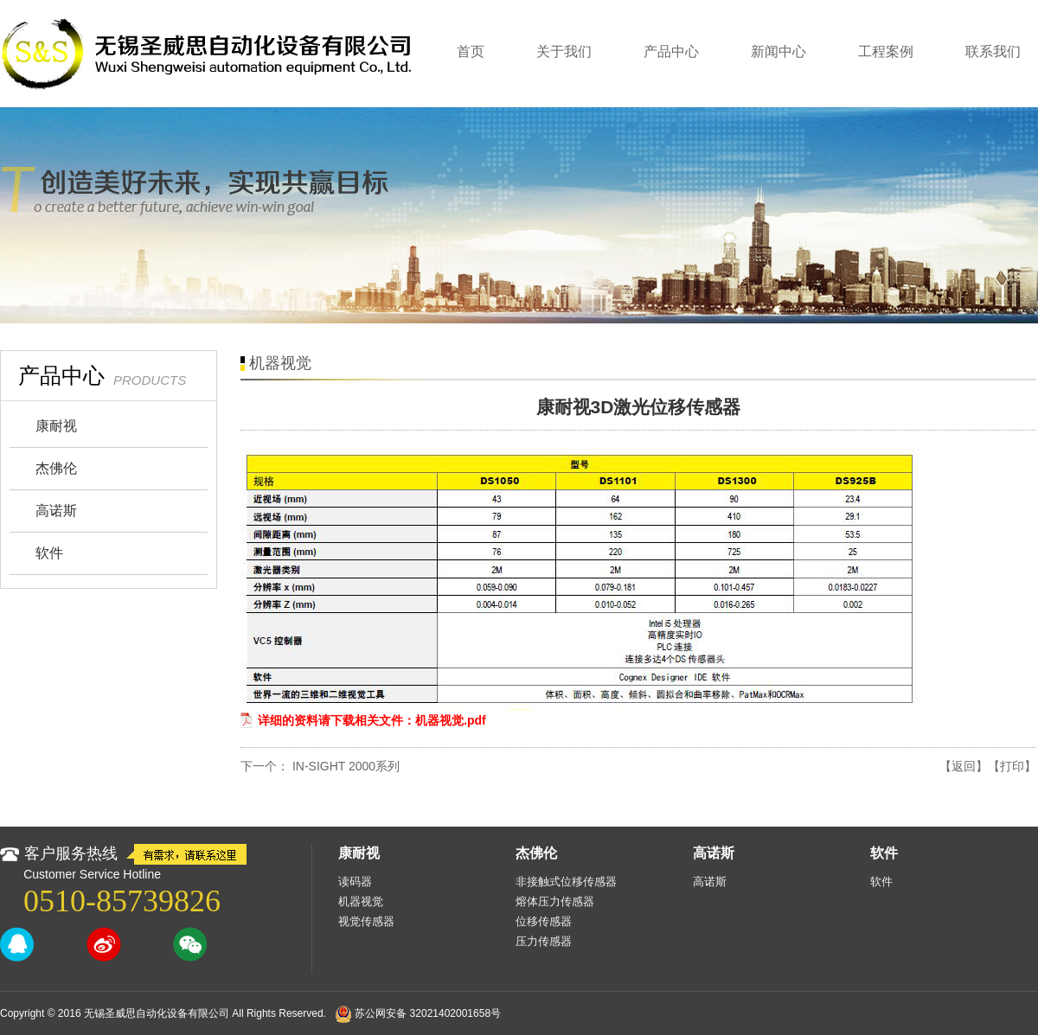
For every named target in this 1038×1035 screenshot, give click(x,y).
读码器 (355, 881)
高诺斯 (56, 510)
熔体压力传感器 (555, 901)
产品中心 (671, 51)
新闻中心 (778, 51)
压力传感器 (544, 941)
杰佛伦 (56, 468)
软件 (49, 553)
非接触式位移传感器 (566, 881)
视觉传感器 (366, 921)
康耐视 (56, 425)
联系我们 (993, 51)
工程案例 (885, 51)
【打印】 (1012, 766)
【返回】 (963, 766)
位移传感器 (544, 921)
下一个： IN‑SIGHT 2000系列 (320, 766)
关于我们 (564, 51)
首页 (470, 51)
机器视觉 (360, 901)
